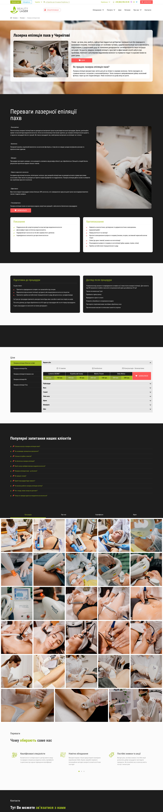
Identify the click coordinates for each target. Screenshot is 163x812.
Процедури (28, 515)
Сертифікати (99, 515)
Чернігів (37, 2)
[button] (79, 773)
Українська (104, 2)
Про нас (63, 515)
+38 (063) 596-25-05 (127, 2)
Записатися (143, 376)
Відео (135, 515)
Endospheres (26, 2)
